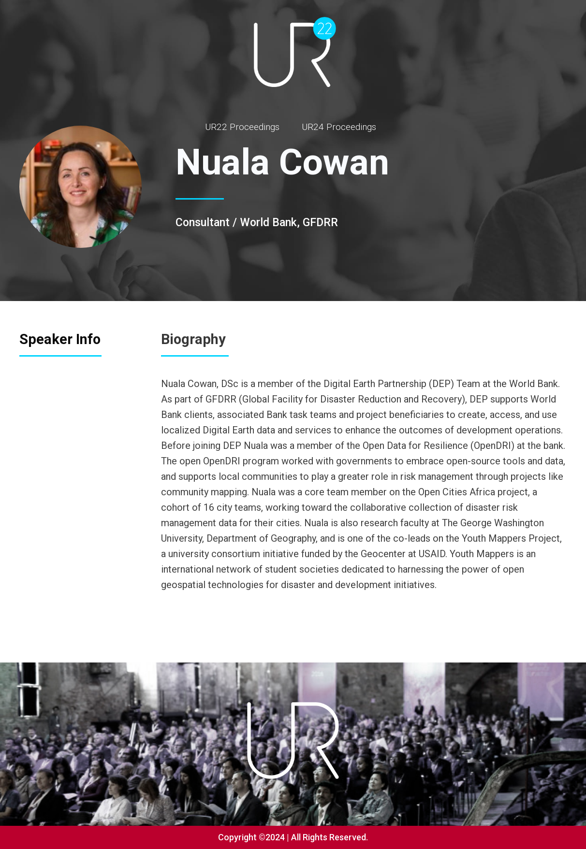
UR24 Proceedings (339, 126)
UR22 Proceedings (242, 126)
